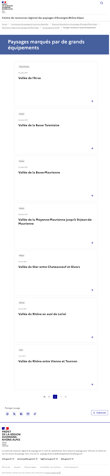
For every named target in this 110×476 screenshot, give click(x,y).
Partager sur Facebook (7, 413)
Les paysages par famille (50, 28)
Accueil (4, 24)
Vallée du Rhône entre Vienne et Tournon (47, 361)
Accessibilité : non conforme (50, 467)
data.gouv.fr (66, 459)
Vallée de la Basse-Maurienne (39, 172)
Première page (45, 397)
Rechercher (101, 2)
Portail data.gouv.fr (71, 467)
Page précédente (49, 397)
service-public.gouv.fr (26, 459)
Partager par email (28, 413)
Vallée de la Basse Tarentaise (38, 125)
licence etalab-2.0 (52, 473)
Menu (106, 2)
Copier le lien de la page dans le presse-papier (34, 413)
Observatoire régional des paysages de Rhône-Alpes (20, 28)
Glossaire (17, 467)
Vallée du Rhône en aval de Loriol (42, 314)
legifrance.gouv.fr (48, 459)
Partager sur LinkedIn (21, 413)
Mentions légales (30, 467)
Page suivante (61, 397)
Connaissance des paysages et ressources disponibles (29, 24)
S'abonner (99, 412)
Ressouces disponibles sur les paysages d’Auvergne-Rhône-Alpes (74, 24)
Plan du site (6, 467)
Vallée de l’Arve (29, 78)
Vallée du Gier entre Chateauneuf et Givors (49, 267)
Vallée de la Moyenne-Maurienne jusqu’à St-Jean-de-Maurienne (55, 221)
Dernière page (65, 397)
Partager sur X (14, 413)
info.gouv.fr (7, 459)
